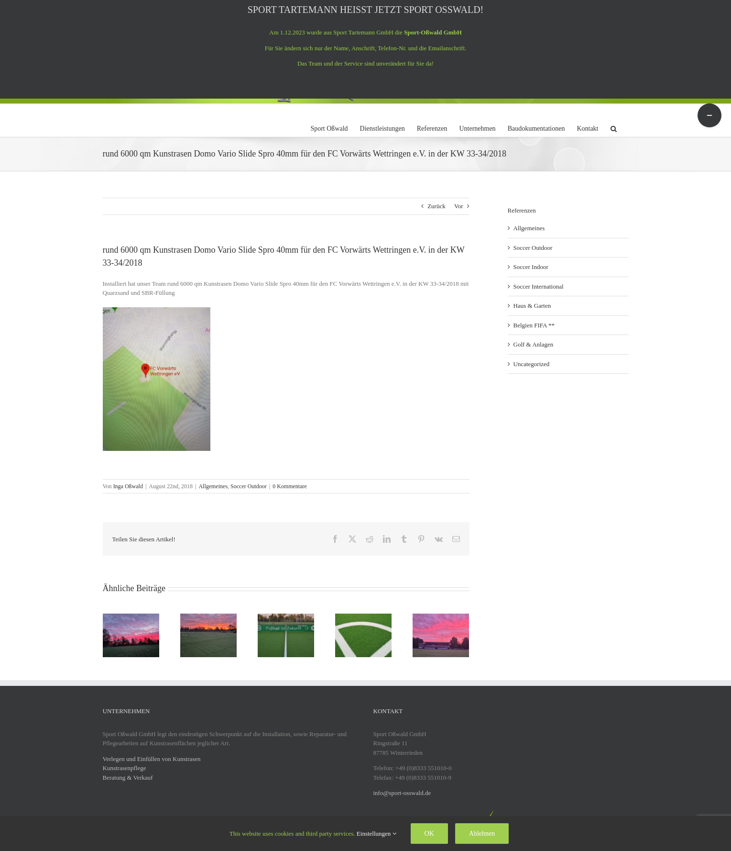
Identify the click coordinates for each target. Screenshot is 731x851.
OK (429, 833)
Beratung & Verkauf (128, 777)
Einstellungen (376, 833)
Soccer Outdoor (248, 486)
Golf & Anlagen (533, 344)
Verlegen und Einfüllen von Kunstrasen (152, 758)
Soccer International (538, 286)
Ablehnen (482, 833)
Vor (458, 206)
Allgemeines (213, 486)
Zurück (436, 206)
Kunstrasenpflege (124, 768)
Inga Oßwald (128, 486)
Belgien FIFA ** (534, 325)
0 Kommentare (290, 486)
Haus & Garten (532, 305)
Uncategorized (531, 364)
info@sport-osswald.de (402, 792)
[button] (614, 127)
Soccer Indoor (530, 266)
